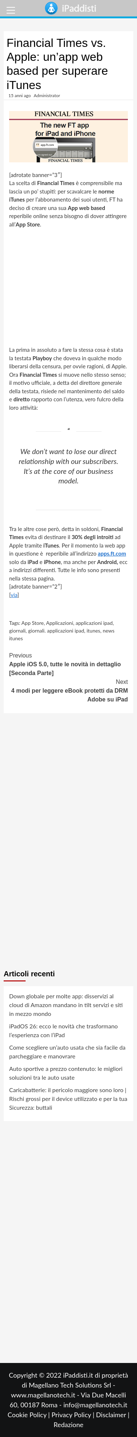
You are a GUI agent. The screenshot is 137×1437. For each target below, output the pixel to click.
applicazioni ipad (94, 623)
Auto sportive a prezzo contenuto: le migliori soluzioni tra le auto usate (65, 1073)
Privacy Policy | (74, 1415)
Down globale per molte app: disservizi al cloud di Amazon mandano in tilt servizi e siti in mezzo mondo (66, 1004)
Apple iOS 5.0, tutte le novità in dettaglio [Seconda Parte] (68, 663)
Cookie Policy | (30, 1415)
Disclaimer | (112, 1415)
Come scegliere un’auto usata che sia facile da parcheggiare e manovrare (67, 1052)
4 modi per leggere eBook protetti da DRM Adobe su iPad (68, 690)
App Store (33, 623)
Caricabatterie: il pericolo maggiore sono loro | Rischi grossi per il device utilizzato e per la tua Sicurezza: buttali (68, 1098)
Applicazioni (59, 623)
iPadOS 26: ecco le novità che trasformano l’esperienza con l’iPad (63, 1030)
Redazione (68, 1425)
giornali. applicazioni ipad (56, 630)
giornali (17, 630)
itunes (93, 630)
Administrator (47, 95)
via (14, 595)
